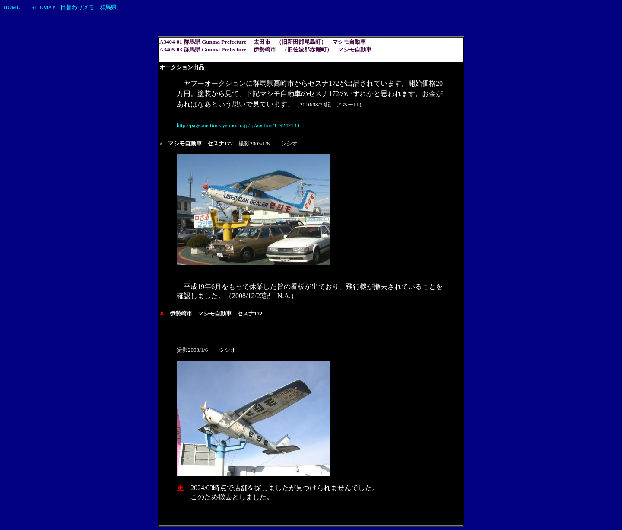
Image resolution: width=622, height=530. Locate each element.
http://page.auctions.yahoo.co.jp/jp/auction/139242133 (238, 125)
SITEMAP (43, 7)
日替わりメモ (77, 7)
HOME (11, 7)
